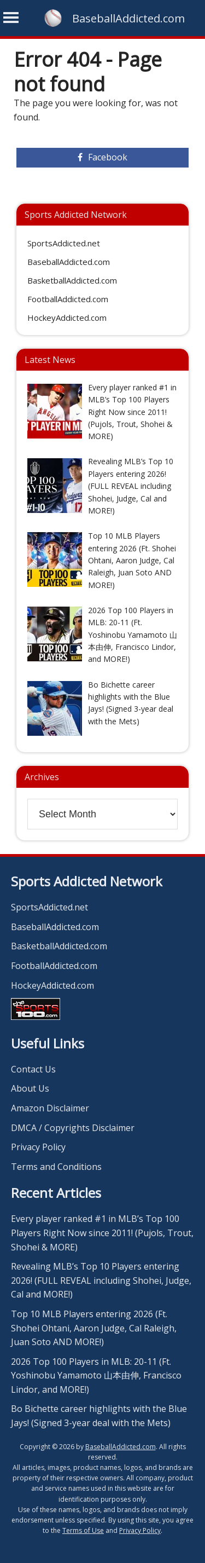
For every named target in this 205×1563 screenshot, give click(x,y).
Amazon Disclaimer (50, 1108)
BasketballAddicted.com (72, 280)
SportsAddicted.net (63, 243)
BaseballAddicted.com (128, 18)
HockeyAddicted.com (67, 317)
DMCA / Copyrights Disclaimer (72, 1128)
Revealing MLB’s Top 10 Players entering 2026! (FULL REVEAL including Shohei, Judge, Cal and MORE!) (101, 1280)
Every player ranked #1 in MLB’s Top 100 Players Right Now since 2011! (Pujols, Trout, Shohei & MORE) (102, 1233)
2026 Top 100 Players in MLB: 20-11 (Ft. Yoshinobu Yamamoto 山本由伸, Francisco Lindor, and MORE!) (96, 1375)
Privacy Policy (38, 1147)
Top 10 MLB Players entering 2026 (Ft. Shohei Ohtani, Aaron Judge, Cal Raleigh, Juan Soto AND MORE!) (94, 1328)
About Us (30, 1088)
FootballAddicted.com (67, 298)
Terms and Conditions (56, 1167)
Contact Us (33, 1069)
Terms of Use (83, 1530)
